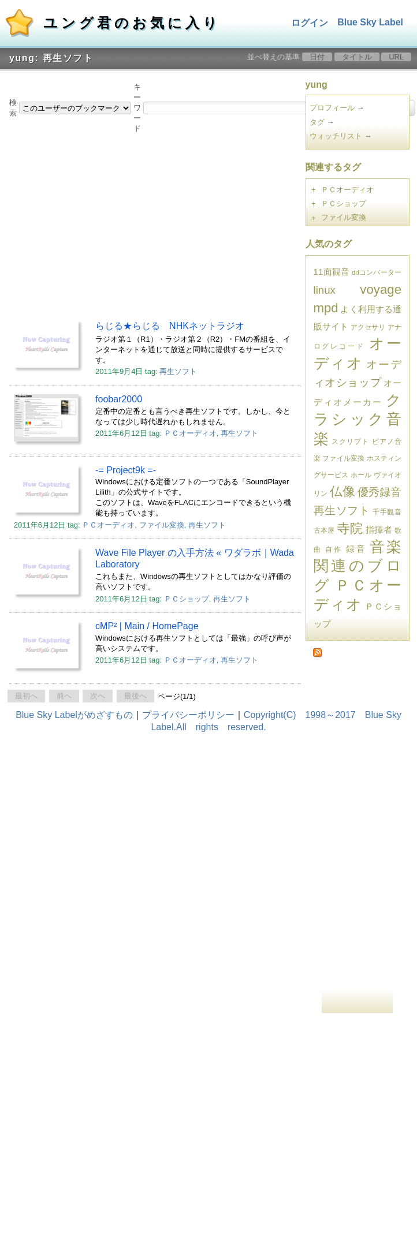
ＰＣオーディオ (190, 433)
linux (325, 290)
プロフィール (332, 107)
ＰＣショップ (186, 599)
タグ (317, 122)
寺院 (350, 528)
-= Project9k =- (125, 470)
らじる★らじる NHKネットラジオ (169, 326)
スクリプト (350, 441)
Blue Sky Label (370, 22)
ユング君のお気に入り (132, 23)
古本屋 (324, 530)
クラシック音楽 (358, 419)
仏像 (342, 491)
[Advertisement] (143, 224)
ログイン (309, 23)
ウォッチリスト (336, 136)
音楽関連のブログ (358, 566)
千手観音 (387, 511)
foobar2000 (118, 399)
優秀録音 (379, 492)
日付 (317, 57)
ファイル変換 (161, 525)
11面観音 (332, 271)
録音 (356, 549)
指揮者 (379, 529)
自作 (333, 549)
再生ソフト (178, 371)
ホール (361, 474)
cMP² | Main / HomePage (146, 626)
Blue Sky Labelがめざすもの (74, 715)
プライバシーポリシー (188, 715)
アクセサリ (368, 327)
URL (396, 57)
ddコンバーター (376, 272)
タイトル (357, 57)
